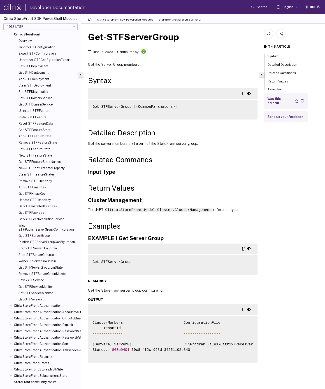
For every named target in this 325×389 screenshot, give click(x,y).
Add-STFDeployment (34, 79)
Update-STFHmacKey (35, 200)
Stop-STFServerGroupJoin (37, 255)
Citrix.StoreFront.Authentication (38, 305)
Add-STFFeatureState (35, 136)
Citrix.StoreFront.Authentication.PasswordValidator (46, 337)
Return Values (280, 81)
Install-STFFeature (32, 117)
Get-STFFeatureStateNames (40, 162)
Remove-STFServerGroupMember (43, 274)
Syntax (275, 56)
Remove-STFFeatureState (38, 142)
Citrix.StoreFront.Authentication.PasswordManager (46, 331)
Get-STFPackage (31, 212)
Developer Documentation (57, 7)
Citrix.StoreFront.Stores (31, 363)
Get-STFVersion (30, 299)
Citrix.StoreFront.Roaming (33, 357)
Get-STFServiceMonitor (36, 286)
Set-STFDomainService (36, 98)
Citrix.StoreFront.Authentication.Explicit (43, 325)
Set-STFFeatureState (34, 149)
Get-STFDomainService (36, 104)
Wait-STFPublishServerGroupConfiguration (46, 227)
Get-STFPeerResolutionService (41, 219)
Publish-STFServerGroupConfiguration (47, 242)
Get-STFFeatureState (35, 130)
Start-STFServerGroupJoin (38, 248)
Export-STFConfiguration (37, 53)
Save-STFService (31, 280)
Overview (25, 40)
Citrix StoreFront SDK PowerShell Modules (125, 19)
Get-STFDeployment (34, 72)
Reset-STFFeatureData (36, 123)
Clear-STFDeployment (35, 85)
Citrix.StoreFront (27, 34)
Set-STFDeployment (33, 66)
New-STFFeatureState (35, 155)
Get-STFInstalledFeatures (38, 206)
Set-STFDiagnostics (33, 92)
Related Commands (284, 72)
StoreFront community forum (35, 382)
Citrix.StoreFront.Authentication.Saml (42, 344)
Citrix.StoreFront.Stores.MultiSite (38, 369)
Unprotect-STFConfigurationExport (44, 60)
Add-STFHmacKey (32, 187)
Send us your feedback (285, 117)
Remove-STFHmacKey (35, 181)
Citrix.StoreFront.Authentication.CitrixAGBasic (46, 318)
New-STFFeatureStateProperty (42, 168)
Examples (277, 89)
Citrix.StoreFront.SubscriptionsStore (40, 375)
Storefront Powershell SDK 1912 (179, 19)
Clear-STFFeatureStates (37, 174)
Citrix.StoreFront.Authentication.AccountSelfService (46, 312)
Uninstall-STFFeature (34, 110)
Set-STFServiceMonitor (36, 293)
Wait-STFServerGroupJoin (37, 261)
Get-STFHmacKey (32, 193)
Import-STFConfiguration (37, 47)
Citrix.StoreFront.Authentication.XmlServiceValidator (46, 350)
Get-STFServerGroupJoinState (41, 267)
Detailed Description (284, 64)
